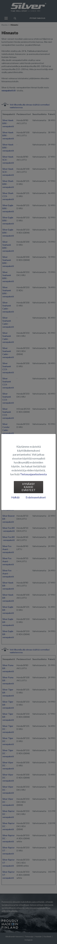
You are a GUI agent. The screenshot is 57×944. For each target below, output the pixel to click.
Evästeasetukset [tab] (36, 497)
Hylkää (15, 497)
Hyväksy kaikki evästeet (29, 487)
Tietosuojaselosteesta (33, 474)
